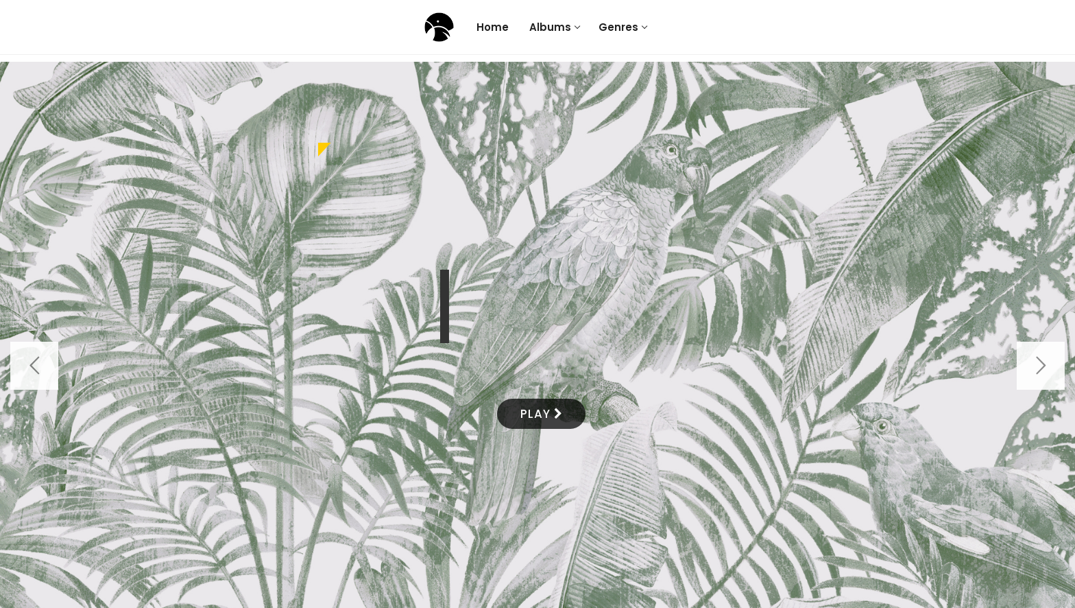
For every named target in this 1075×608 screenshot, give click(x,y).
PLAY (541, 414)
